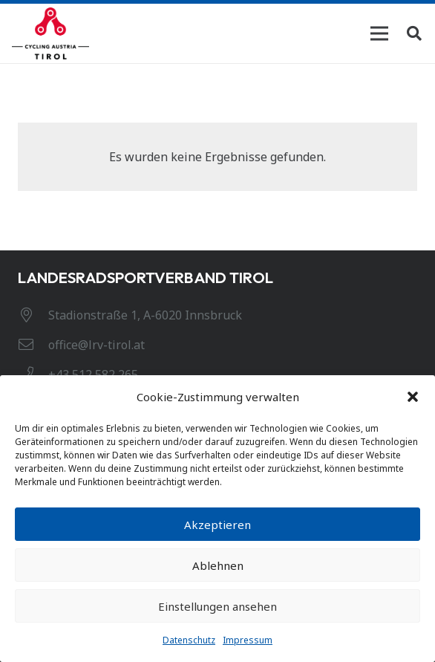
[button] (412, 396)
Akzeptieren (217, 524)
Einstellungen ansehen (217, 606)
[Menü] (379, 33)
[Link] (50, 33)
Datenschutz (189, 640)
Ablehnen (217, 565)
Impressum (247, 640)
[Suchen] (414, 33)
